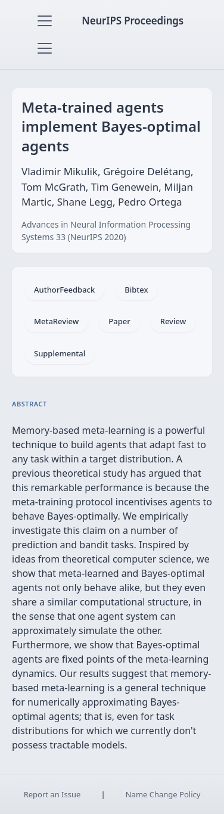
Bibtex (136, 289)
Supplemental (59, 353)
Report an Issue (52, 794)
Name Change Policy (163, 794)
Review (173, 321)
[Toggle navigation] (44, 21)
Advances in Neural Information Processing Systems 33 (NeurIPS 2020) (106, 231)
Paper (119, 321)
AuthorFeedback (64, 289)
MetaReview (56, 321)
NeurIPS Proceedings (132, 20)
